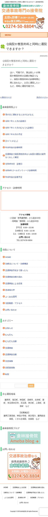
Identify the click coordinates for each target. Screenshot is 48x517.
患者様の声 (10, 290)
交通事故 (9, 348)
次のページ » (42, 97)
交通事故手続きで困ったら (16, 270)
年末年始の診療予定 (13, 177)
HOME (8, 257)
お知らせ (9, 328)
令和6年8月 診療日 (14, 164)
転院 (7, 374)
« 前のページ (6, 97)
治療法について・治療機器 (16, 264)
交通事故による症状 (13, 283)
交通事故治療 (11, 354)
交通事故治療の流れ (13, 277)
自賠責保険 (10, 368)
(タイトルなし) (11, 141)
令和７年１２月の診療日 (15, 121)
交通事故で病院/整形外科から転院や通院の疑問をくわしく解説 (25, 155)
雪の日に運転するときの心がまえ (19, 114)
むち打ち (9, 335)
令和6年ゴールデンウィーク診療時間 (21, 170)
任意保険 (9, 361)
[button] (24, 63)
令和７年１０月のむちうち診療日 (19, 128)
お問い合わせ (11, 310)
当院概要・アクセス (13, 303)
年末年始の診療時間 (13, 147)
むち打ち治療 (11, 341)
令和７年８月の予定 (13, 134)
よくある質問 (11, 297)
